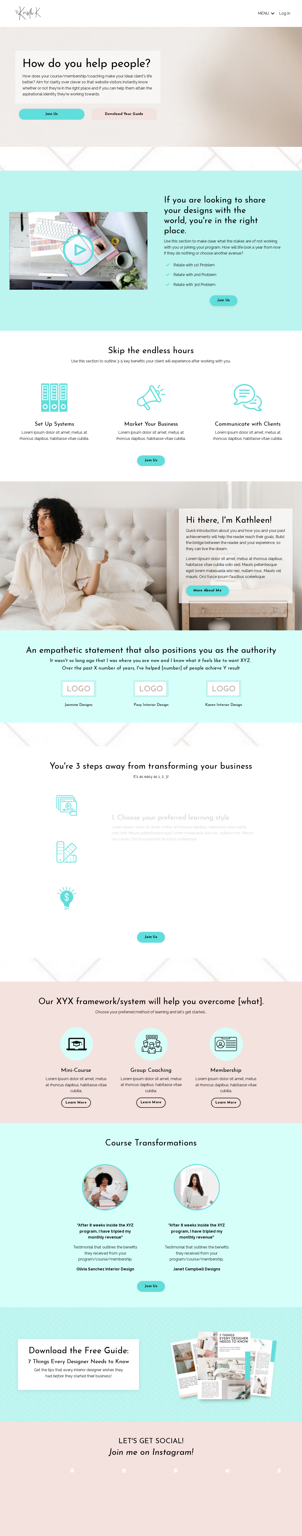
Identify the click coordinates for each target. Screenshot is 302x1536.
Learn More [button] (76, 1102)
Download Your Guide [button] (124, 114)
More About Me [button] (207, 590)
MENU (266, 13)
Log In (284, 13)
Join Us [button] (51, 114)
